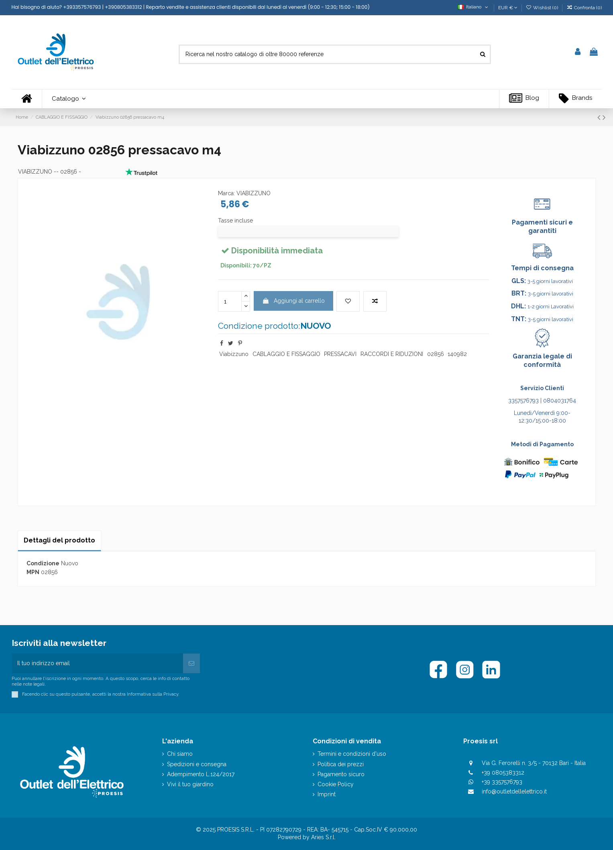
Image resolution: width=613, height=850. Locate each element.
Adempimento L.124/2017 (200, 774)
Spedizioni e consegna (196, 764)
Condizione (42, 563)
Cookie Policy (336, 784)
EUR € (507, 7)
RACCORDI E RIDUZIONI (391, 354)
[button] (69, 98)
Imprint (327, 794)
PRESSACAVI (340, 354)
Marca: (226, 193)
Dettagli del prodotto (59, 540)
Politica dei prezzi (341, 764)
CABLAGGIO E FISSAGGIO (286, 354)
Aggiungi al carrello (293, 301)
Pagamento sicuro (341, 774)
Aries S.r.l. (323, 837)
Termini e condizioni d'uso (352, 754)
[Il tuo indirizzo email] (97, 663)
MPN (32, 572)
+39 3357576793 (502, 782)
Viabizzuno (233, 354)
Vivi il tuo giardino (190, 784)
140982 (457, 354)
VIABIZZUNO (35, 171)
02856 (435, 354)
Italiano (473, 7)
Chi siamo (180, 754)
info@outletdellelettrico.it (514, 791)
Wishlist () (542, 7)
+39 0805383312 (503, 772)
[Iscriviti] (191, 663)
